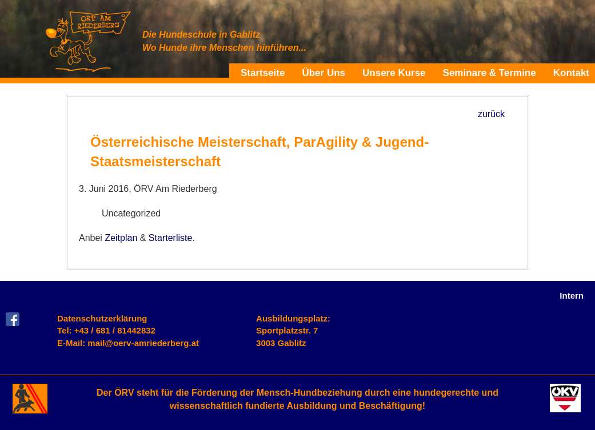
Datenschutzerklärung (102, 318)
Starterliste (170, 238)
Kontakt (571, 72)
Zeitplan (121, 238)
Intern (572, 295)
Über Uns (323, 72)
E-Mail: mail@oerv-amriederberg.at (128, 343)
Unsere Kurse (394, 72)
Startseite (263, 72)
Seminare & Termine (489, 72)
